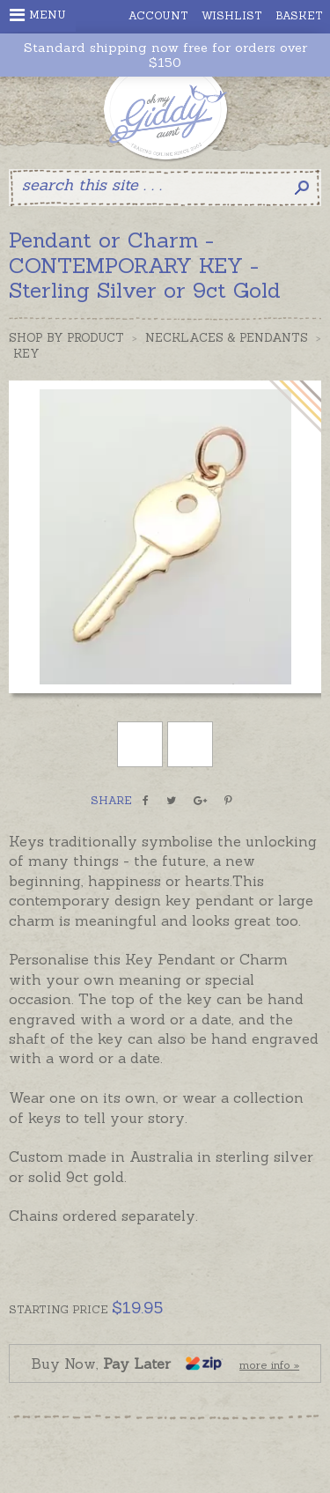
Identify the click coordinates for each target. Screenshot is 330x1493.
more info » (269, 1364)
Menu (38, 15)
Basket (299, 15)
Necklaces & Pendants (226, 337)
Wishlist (232, 15)
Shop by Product (66, 337)
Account (158, 15)
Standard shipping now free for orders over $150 (165, 55)
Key (26, 353)
